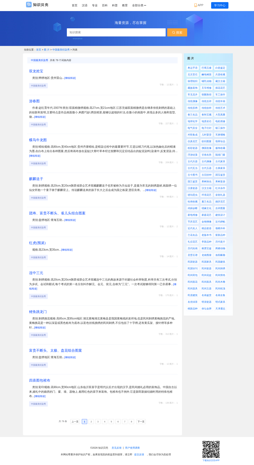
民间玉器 (206, 288)
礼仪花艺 (193, 241)
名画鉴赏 (206, 295)
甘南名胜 (206, 154)
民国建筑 (220, 261)
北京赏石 (193, 74)
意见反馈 (117, 447)
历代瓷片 (220, 241)
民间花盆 (206, 275)
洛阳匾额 (220, 255)
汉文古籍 (206, 188)
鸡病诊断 (193, 208)
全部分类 (139, 5)
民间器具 (193, 288)
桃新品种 (193, 308)
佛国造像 (206, 148)
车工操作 (220, 94)
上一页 (75, 421)
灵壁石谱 (193, 255)
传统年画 (220, 101)
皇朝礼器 (220, 194)
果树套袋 (220, 181)
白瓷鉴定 (220, 67)
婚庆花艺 (220, 201)
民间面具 (206, 281)
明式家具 (220, 301)
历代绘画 (193, 248)
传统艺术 (220, 107)
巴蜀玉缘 (206, 67)
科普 (115, 5)
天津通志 (220, 308)
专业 (95, 5)
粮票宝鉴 (206, 248)
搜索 (177, 32)
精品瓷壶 (206, 228)
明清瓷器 (206, 301)
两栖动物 (220, 248)
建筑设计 (220, 214)
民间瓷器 (206, 268)
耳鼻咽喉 (220, 134)
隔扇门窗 (220, 154)
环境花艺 (206, 194)
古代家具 (220, 161)
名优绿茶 (193, 301)
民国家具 (206, 261)
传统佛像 (193, 101)
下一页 (141, 421)
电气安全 (193, 128)
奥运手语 (193, 67)
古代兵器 (193, 161)
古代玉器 (206, 168)
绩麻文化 (206, 208)
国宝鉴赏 (220, 174)
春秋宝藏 (206, 114)
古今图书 (193, 174)
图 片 (47, 49)
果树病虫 (206, 181)
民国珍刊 (193, 268)
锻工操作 (220, 128)
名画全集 (220, 295)
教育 (125, 5)
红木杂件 (220, 188)
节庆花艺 (193, 221)
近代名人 (193, 228)
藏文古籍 (220, 81)
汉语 (84, 5)
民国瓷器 (193, 261)
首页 (74, 5)
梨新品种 (220, 235)
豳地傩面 (206, 74)
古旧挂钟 (206, 174)
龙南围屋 (206, 255)
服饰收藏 (220, 148)
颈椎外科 (220, 228)
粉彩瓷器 (193, 148)
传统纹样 (206, 107)
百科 (105, 5)
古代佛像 (206, 161)
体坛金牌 (206, 308)
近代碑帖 (220, 221)
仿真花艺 (193, 141)
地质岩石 (206, 121)
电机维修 (220, 121)
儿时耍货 (206, 134)
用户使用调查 (132, 447)
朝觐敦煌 (206, 94)
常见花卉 (193, 94)
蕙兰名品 (206, 201)
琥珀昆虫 (193, 194)
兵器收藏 (220, 74)
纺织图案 (206, 141)
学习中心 (219, 5)
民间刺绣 (220, 268)
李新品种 (206, 241)
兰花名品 (193, 235)
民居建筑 (193, 295)
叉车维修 (206, 87)
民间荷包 (193, 275)
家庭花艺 (206, 214)
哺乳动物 (206, 81)
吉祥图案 (220, 208)
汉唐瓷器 (193, 188)
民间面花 (193, 281)
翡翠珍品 (220, 141)
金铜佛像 (206, 221)
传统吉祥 (206, 101)
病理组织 (193, 81)
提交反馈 (139, 454)
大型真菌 (220, 114)
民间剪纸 (220, 275)
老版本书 (206, 235)
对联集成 (193, 134)
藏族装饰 (193, 87)
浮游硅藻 (193, 154)
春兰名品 (193, 114)
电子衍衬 (206, 128)
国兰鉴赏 (193, 181)
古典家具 (220, 168)
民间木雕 (220, 281)
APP (199, 5)
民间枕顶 (220, 288)
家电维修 (193, 214)
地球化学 (193, 121)
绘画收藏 (193, 201)
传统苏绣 (193, 107)
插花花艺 (220, 87)
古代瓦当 (193, 168)
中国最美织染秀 (61, 49)
